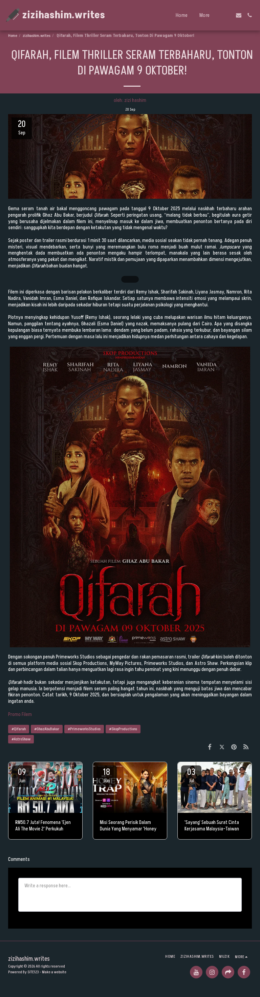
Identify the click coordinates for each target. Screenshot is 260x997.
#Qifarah (19, 729)
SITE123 (33, 972)
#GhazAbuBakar (46, 729)
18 (106, 775)
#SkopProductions (123, 729)
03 (191, 775)
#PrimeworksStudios (84, 729)
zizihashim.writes (36, 36)
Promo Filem (20, 714)
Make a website (54, 972)
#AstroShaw (21, 739)
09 (22, 775)
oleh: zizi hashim (130, 100)
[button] (228, 15)
